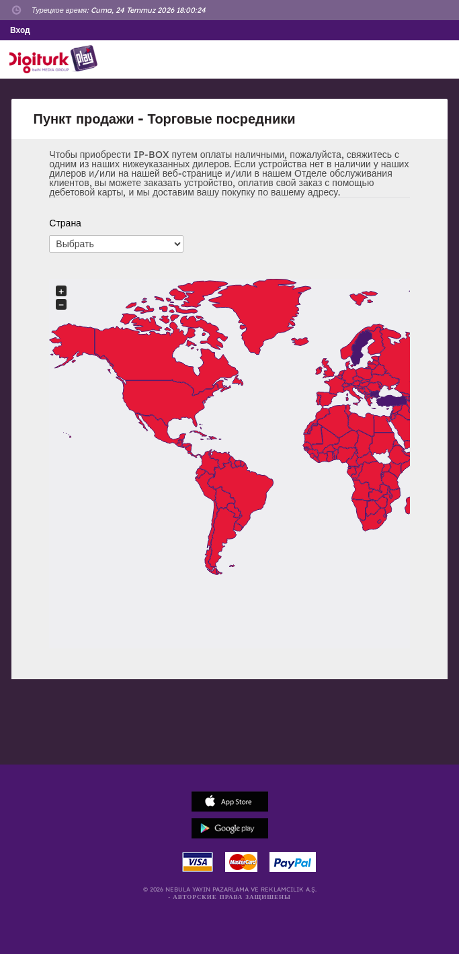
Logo (56, 59)
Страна (65, 223)
